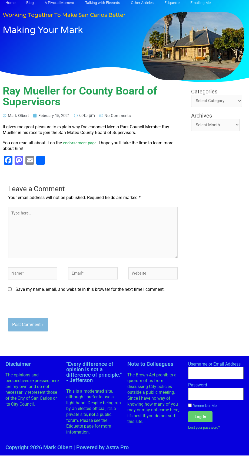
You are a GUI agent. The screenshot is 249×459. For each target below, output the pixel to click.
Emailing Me (200, 3)
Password (197, 388)
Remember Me (202, 409)
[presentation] (49, 310)
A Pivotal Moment (59, 3)
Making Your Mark (49, 29)
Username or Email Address (214, 367)
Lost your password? (206, 431)
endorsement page (80, 142)
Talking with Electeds (102, 3)
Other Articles (142, 3)
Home (10, 3)
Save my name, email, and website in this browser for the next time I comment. (90, 292)
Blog (30, 3)
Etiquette (172, 3)
